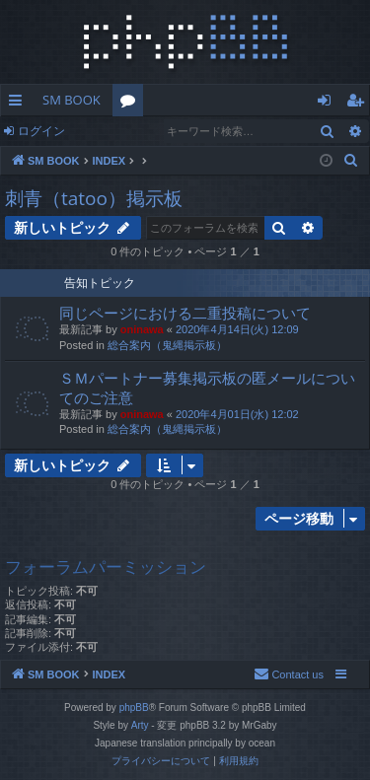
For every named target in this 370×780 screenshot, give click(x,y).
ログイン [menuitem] (329, 103)
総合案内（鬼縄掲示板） (167, 345)
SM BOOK (71, 99)
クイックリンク (19, 103)
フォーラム (131, 103)
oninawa (142, 329)
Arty (140, 725)
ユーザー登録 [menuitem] (359, 103)
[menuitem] (351, 161)
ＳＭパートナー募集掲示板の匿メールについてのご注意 (207, 387)
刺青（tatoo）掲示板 (94, 198)
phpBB (134, 707)
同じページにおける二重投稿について (185, 312)
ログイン (41, 130)
